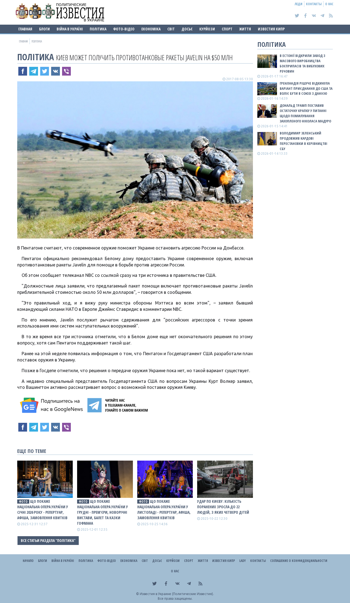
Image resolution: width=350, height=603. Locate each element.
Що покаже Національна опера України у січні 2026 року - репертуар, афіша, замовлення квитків (42, 509)
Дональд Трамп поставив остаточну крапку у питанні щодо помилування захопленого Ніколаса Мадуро (305, 113)
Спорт (227, 28)
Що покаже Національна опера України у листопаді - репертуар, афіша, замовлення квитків (164, 509)
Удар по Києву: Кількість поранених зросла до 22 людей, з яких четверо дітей (223, 507)
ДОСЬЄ (187, 28)
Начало (28, 560)
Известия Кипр (271, 28)
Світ (171, 28)
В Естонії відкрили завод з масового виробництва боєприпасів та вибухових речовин (302, 63)
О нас (329, 4)
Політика (98, 28)
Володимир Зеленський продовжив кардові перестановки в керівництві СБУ (303, 141)
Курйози (207, 28)
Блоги (44, 28)
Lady (242, 560)
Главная (25, 28)
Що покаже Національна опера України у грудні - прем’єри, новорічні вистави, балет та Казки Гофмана (102, 512)
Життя (245, 28)
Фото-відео (124, 28)
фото (23, 501)
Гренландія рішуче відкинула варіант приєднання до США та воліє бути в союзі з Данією (306, 88)
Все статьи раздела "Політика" (48, 540)
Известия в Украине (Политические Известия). (177, 594)
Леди (298, 4)
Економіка (151, 28)
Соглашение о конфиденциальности (298, 560)
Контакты (314, 4)
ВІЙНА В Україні (70, 28)
